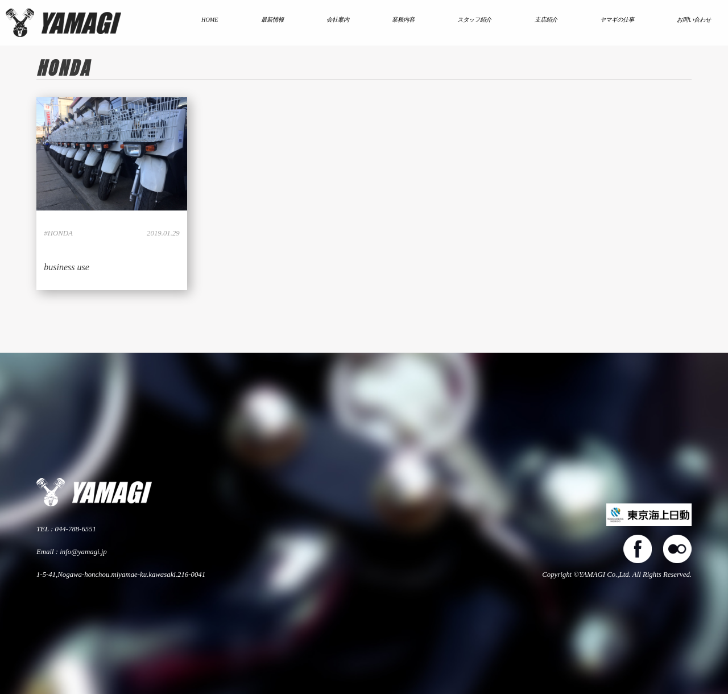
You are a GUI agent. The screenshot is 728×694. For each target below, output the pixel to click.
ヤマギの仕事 (617, 19)
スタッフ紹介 (474, 19)
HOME (209, 19)
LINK (111, 193)
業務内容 (403, 19)
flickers (677, 549)
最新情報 (272, 19)
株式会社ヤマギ (63, 23)
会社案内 (337, 19)
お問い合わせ (694, 19)
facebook (637, 549)
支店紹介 (546, 19)
